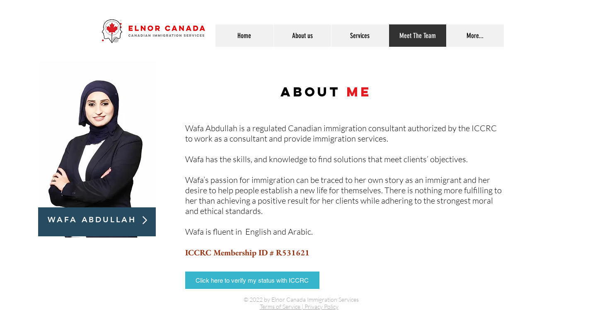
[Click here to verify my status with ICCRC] (252, 280)
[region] (97, 149)
